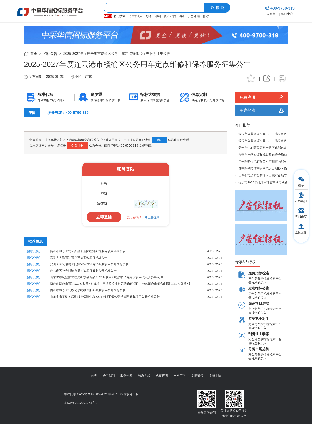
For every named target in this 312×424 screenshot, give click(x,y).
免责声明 (162, 375)
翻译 (149, 16)
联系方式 (144, 375)
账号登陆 (125, 169)
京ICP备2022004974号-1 (81, 402)
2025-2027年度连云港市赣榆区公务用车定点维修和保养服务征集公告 (116, 54)
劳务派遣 (194, 16)
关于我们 (109, 375)
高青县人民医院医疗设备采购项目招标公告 (78, 257)
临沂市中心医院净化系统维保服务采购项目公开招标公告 (88, 290)
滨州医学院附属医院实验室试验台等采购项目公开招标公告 (89, 264)
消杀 (182, 16)
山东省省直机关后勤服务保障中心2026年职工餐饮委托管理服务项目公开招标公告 (105, 296)
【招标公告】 (33, 251)
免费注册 (77, 145)
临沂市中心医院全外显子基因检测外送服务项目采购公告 (88, 251)
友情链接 (197, 375)
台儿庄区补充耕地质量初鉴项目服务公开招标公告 (83, 270)
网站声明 (180, 375)
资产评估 (170, 16)
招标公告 (50, 54)
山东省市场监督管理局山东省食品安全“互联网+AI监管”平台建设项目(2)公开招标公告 (106, 277)
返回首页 (272, 14)
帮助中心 (287, 14)
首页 (33, 54)
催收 (206, 16)
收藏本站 (215, 375)
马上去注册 (152, 217)
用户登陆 (247, 110)
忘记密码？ (134, 217)
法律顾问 (136, 16)
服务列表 (126, 375)
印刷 (158, 16)
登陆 (159, 140)
